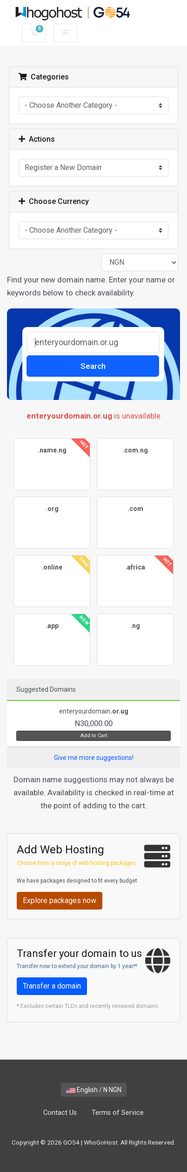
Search (93, 366)
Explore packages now (59, 900)
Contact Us (60, 1113)
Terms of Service (118, 1113)
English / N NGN (93, 1089)
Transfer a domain (52, 986)
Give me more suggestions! (94, 757)
